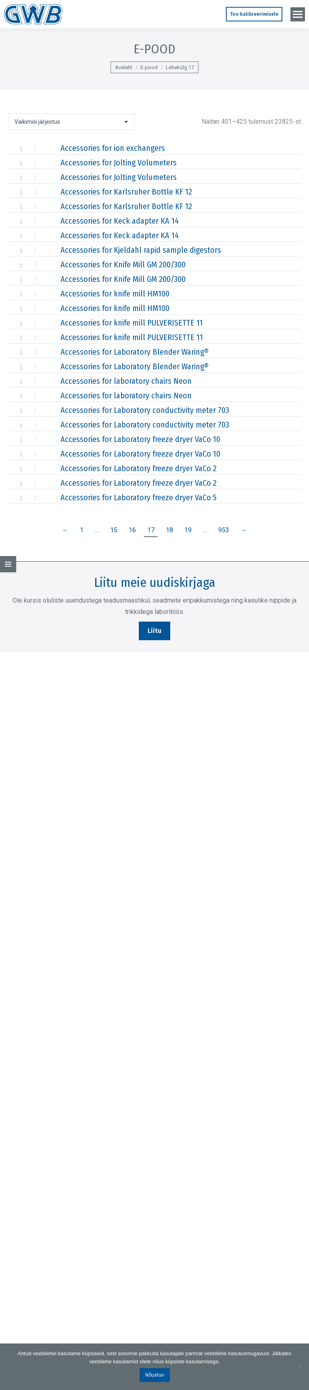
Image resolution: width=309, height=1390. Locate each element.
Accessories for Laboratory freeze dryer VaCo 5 (139, 497)
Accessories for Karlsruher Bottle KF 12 (126, 192)
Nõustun (154, 1375)
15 (113, 530)
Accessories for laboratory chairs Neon (126, 381)
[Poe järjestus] (71, 122)
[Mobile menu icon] (297, 14)
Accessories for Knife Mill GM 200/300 (123, 264)
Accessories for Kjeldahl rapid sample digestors (141, 250)
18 (169, 530)
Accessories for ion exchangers (113, 148)
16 (132, 530)
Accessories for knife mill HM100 (115, 293)
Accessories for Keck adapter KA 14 (120, 221)
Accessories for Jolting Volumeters (119, 162)
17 (150, 530)
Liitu (154, 631)
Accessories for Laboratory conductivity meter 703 (145, 410)
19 (188, 530)
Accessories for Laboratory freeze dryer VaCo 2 (139, 468)
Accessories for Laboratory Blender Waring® (135, 352)
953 (223, 530)
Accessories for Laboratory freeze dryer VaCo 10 (140, 439)
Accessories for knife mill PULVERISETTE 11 (132, 323)
